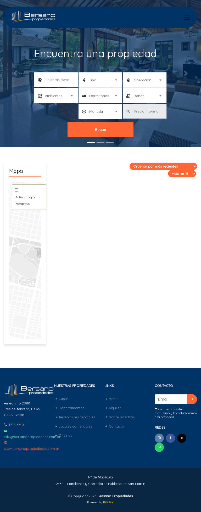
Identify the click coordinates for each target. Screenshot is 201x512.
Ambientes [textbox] (53, 96)
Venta (111, 399)
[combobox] (100, 80)
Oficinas (63, 435)
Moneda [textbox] (96, 111)
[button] (15, 73)
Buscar (100, 129)
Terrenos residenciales (74, 417)
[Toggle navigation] (187, 17)
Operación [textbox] (142, 80)
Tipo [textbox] (92, 80)
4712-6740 (14, 425)
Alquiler (112, 408)
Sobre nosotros (119, 417)
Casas (61, 399)
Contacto (114, 426)
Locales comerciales (73, 426)
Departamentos (69, 408)
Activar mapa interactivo (25, 200)
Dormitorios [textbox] (99, 96)
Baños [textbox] (139, 96)
